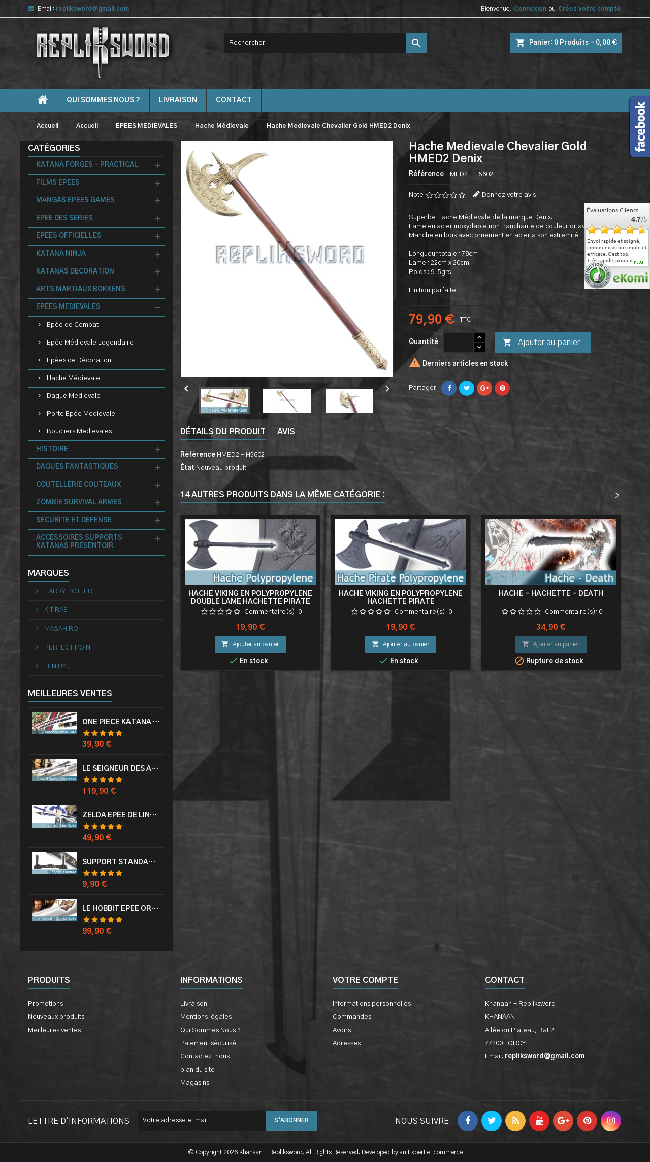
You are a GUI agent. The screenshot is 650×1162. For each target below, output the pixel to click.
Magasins (194, 1083)
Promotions (45, 1004)
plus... (640, 263)
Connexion (530, 9)
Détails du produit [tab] (223, 432)
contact (234, 100)
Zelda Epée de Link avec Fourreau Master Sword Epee (121, 815)
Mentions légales (206, 1017)
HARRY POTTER (67, 591)
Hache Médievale (73, 378)
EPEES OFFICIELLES (69, 236)
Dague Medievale (74, 396)
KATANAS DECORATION (75, 271)
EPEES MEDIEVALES (68, 307)
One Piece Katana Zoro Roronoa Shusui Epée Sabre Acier (121, 722)
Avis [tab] (286, 432)
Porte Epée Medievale (81, 414)
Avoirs (342, 1030)
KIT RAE (55, 610)
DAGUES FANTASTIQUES (77, 467)
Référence (426, 174)
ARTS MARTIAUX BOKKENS (80, 289)
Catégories (54, 148)
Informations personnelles (372, 1004)
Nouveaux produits (56, 1017)
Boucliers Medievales (79, 431)
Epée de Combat (73, 325)
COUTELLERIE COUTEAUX (78, 485)
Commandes (352, 1017)
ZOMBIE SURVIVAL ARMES (79, 502)
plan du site (197, 1070)
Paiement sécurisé (208, 1043)
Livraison (178, 100)
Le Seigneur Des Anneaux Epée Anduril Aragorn (121, 768)
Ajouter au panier (541, 343)
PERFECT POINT (68, 647)
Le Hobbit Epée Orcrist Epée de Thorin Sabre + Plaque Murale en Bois (121, 908)
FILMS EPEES (58, 183)
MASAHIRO (60, 629)
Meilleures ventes (54, 1030)
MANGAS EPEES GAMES (75, 200)
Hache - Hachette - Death (551, 593)
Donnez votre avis (509, 195)
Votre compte (365, 980)
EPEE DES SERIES (64, 218)
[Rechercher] (325, 43)
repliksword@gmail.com (92, 9)
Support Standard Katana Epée (121, 862)
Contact (505, 980)
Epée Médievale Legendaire (90, 342)
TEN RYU (57, 666)
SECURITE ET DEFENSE (74, 520)
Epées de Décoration (79, 360)
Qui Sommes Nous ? (103, 100)
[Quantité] (458, 342)
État (187, 468)
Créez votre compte (589, 9)
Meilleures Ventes (70, 694)
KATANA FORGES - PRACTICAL (87, 165)
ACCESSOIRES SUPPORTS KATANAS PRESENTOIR (79, 542)
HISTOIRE (52, 449)
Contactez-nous (205, 1056)
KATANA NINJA (61, 254)
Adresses (347, 1043)
